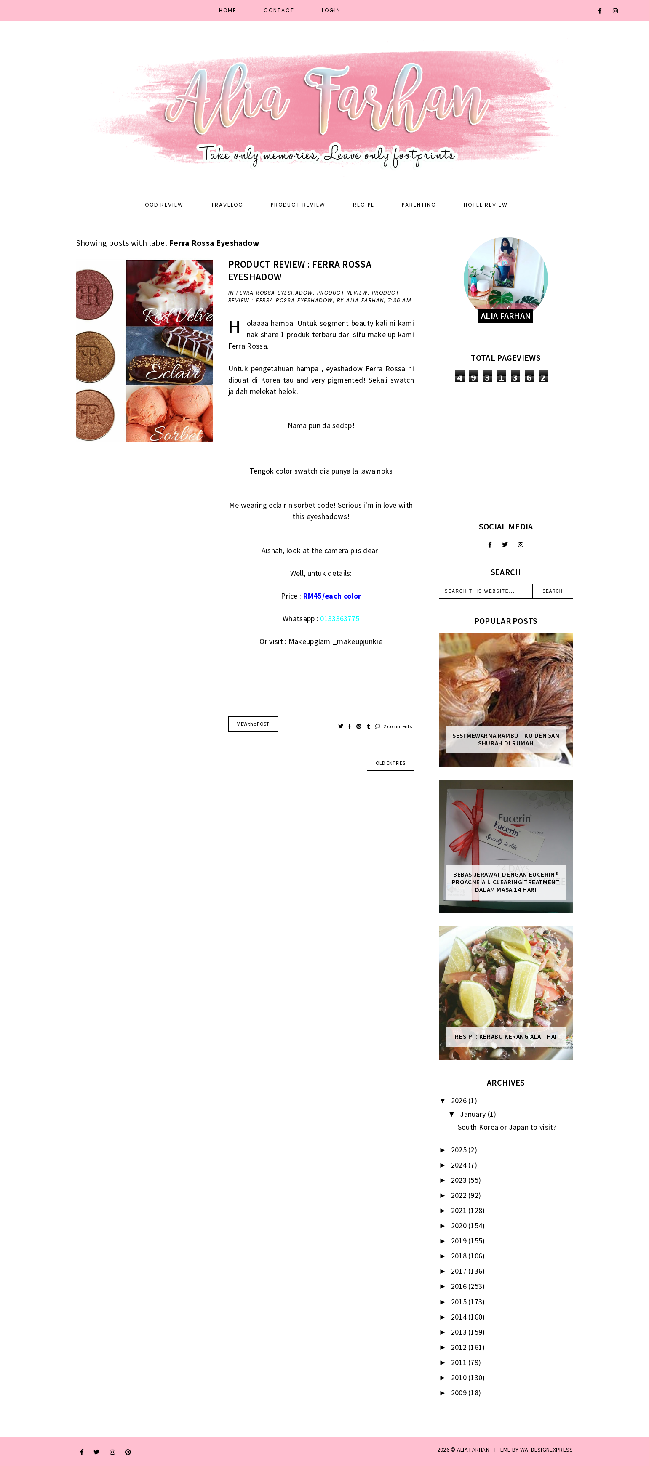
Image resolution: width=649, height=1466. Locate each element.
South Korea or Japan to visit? (507, 1127)
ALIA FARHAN (473, 1449)
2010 (460, 1377)
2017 (460, 1271)
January (473, 1114)
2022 (460, 1195)
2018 (460, 1256)
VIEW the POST (253, 724)
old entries (390, 763)
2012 (460, 1347)
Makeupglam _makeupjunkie (335, 641)
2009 (460, 1392)
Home (227, 10)
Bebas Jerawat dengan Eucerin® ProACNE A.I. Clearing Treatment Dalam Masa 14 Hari (506, 882)
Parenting (419, 204)
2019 (460, 1240)
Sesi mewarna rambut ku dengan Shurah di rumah (505, 739)
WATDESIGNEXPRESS (546, 1449)
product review (342, 292)
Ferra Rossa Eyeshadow (274, 292)
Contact (279, 10)
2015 (460, 1301)
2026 (460, 1100)
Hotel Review (486, 204)
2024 (460, 1165)
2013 (460, 1332)
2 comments (393, 726)
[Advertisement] (506, 451)
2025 (460, 1150)
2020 (460, 1225)
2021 (460, 1210)
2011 (460, 1362)
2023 (460, 1180)
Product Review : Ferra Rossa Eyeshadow (313, 296)
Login (331, 10)
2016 (460, 1286)
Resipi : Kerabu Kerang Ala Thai (506, 1036)
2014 (460, 1317)
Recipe (363, 204)
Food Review (163, 204)
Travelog (227, 204)
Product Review (298, 204)
